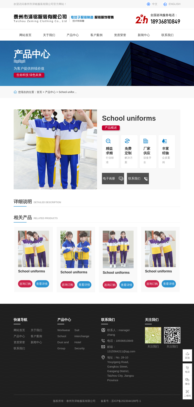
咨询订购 (25, 288)
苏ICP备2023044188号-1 (126, 400)
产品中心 (73, 35)
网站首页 (25, 35)
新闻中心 (144, 35)
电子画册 (113, 179)
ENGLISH (174, 4)
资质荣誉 (120, 35)
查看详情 (42, 288)
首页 (39, 92)
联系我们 (167, 35)
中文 (154, 4)
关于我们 (49, 35)
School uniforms (68, 92)
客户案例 (96, 35)
